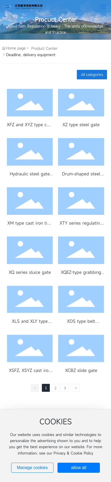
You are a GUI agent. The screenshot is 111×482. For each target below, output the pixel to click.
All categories (92, 74)
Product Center (44, 48)
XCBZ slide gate (81, 370)
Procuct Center (55, 19)
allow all (78, 467)
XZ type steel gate (81, 125)
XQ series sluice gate (30, 272)
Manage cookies (32, 467)
